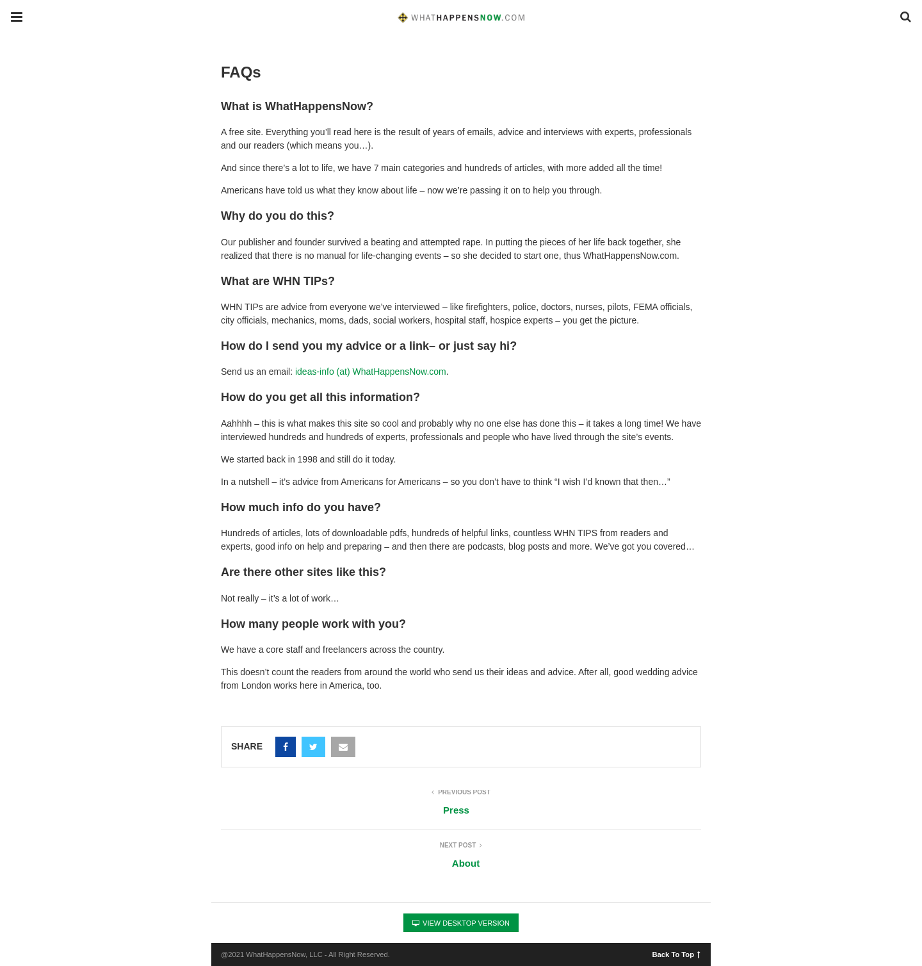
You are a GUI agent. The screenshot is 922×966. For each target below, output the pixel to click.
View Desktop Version (461, 923)
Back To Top (676, 954)
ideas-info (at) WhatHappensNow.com (370, 371)
